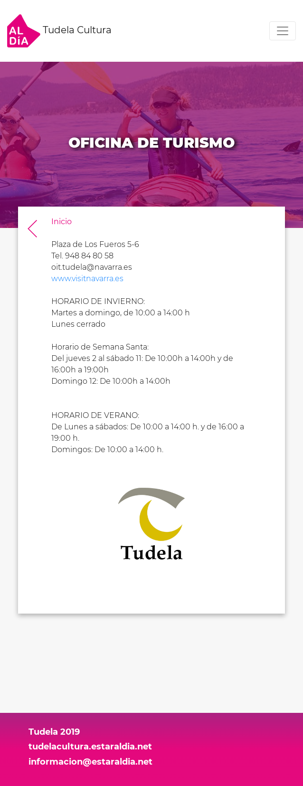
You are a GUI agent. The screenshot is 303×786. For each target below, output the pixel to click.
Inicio (61, 221)
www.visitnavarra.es (87, 278)
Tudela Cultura (59, 30)
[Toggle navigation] (282, 30)
